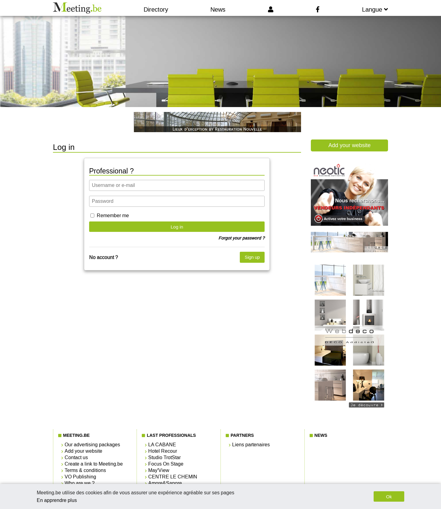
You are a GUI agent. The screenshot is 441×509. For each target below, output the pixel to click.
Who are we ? (80, 483)
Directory (156, 9)
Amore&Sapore (165, 483)
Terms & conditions (85, 470)
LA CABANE (162, 444)
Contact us (76, 457)
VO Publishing (80, 477)
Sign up (252, 257)
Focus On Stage (165, 464)
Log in (177, 226)
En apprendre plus (57, 500)
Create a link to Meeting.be (94, 464)
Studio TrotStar (164, 457)
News (217, 9)
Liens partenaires (251, 444)
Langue (375, 9)
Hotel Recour (162, 451)
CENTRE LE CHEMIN (172, 477)
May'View (158, 470)
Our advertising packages (92, 444)
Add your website (349, 145)
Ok (389, 496)
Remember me (113, 215)
